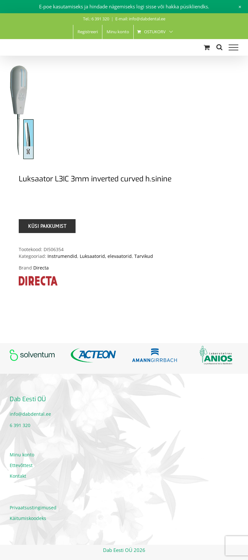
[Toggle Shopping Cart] (207, 47)
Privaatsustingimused (33, 507)
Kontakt (18, 476)
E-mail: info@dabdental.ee (140, 19)
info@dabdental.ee (30, 414)
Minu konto (22, 455)
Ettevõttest (21, 465)
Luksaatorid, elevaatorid (106, 256)
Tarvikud (143, 256)
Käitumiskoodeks (28, 518)
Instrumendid (62, 256)
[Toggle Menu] (233, 47)
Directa (41, 268)
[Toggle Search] (219, 47)
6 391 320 (20, 425)
